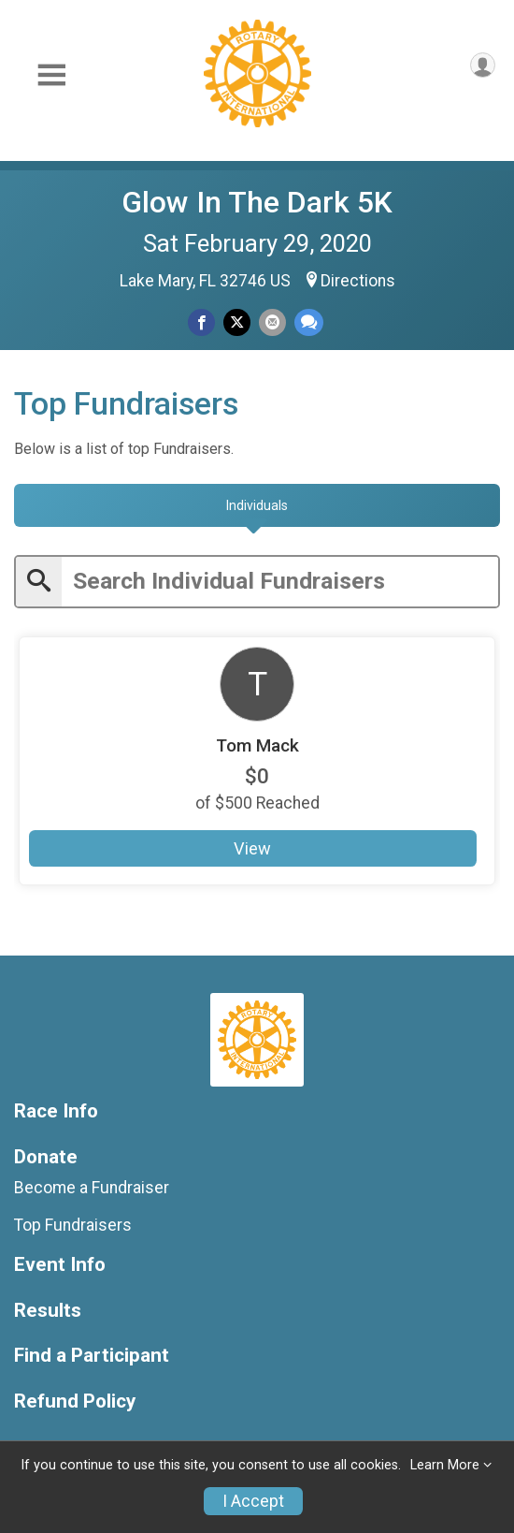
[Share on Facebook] (201, 322)
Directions (358, 280)
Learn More (444, 1465)
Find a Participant (91, 1355)
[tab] (257, 505)
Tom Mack (257, 745)
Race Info (56, 1111)
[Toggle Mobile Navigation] (51, 75)
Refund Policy (75, 1401)
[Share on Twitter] (236, 322)
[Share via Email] (272, 322)
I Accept (253, 1501)
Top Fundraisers (73, 1225)
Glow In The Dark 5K (257, 202)
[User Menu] (482, 65)
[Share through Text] (308, 322)
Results (47, 1310)
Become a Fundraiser (91, 1187)
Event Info (60, 1265)
